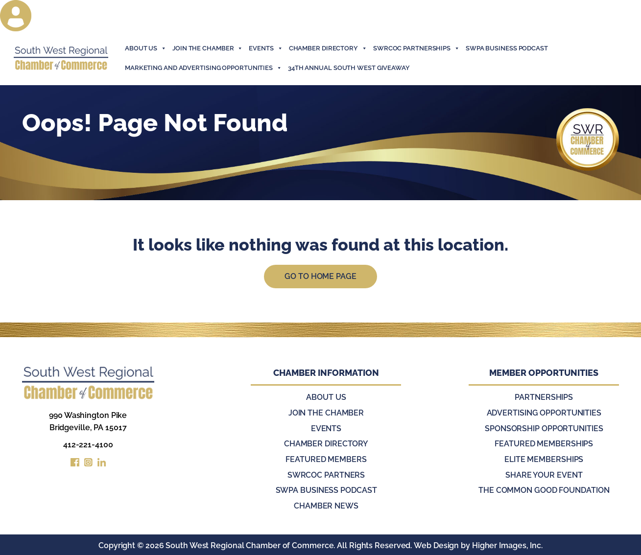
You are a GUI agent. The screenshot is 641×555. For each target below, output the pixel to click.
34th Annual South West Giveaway (349, 67)
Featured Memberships (544, 443)
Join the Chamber (326, 413)
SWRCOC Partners (326, 474)
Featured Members (325, 458)
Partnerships (544, 398)
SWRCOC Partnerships (416, 48)
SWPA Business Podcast (507, 48)
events (266, 48)
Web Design (436, 544)
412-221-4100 (88, 445)
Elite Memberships (543, 458)
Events (326, 428)
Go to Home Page (320, 276)
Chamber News (326, 504)
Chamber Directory (328, 48)
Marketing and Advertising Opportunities (203, 68)
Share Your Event (543, 474)
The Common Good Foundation (543, 489)
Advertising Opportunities (544, 413)
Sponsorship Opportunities (544, 428)
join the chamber (207, 48)
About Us (145, 48)
